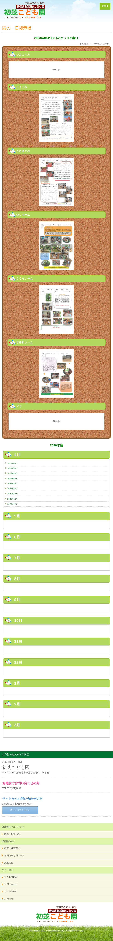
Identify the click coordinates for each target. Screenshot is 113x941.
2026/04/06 (12, 478)
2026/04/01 (12, 463)
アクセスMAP (11, 877)
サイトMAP (10, 891)
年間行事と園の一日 (14, 855)
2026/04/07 (12, 483)
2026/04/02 (12, 468)
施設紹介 (8, 862)
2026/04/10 (12, 499)
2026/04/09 (12, 494)
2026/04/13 (12, 504)
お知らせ (8, 898)
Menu (105, 6)
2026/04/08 (12, 488)
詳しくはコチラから (20, 810)
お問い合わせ (11, 884)
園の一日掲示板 (12, 834)
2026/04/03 (12, 473)
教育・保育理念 (12, 848)
